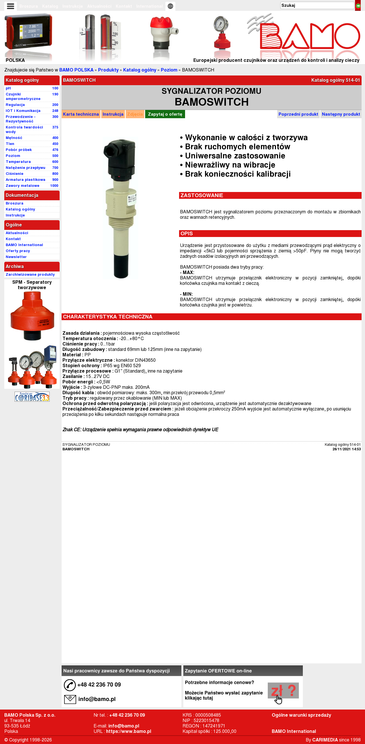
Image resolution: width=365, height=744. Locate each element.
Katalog (50, 6)
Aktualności (99, 6)
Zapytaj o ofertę (165, 114)
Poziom (169, 70)
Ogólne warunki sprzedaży (301, 715)
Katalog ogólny (139, 70)
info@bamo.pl (123, 725)
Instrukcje (72, 6)
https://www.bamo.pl (128, 731)
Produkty (108, 70)
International (149, 6)
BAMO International (294, 731)
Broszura (28, 6)
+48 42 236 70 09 (127, 715)
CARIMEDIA (325, 739)
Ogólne (14, 224)
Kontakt (124, 6)
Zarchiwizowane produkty (30, 274)
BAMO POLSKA (76, 70)
